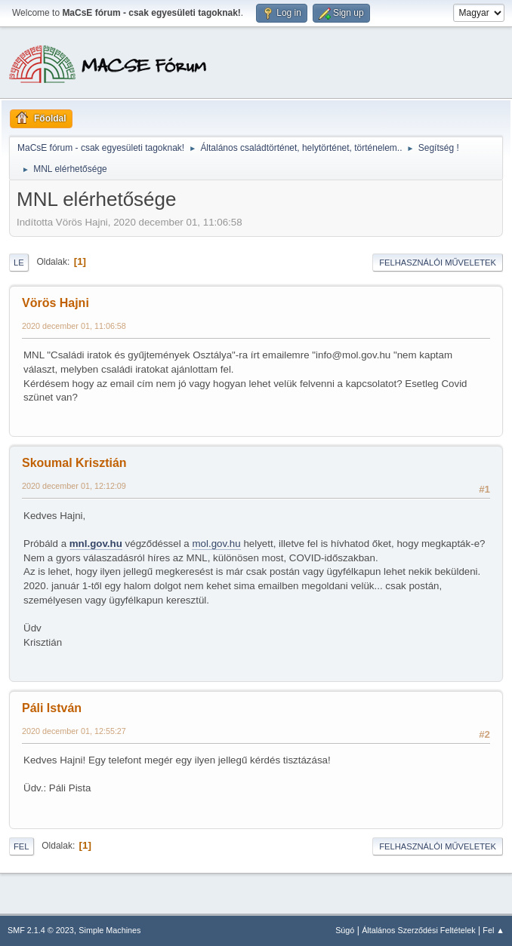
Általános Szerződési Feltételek (418, 930)
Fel (21, 846)
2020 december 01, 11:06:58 (74, 325)
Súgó (344, 930)
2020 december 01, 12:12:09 (74, 485)
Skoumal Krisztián (74, 462)
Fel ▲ (493, 930)
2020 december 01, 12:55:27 (74, 731)
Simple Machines (109, 930)
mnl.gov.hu (95, 543)
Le (19, 262)
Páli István (52, 708)
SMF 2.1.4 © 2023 (41, 930)
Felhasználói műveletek (437, 262)
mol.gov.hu (216, 543)
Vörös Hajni (55, 302)
